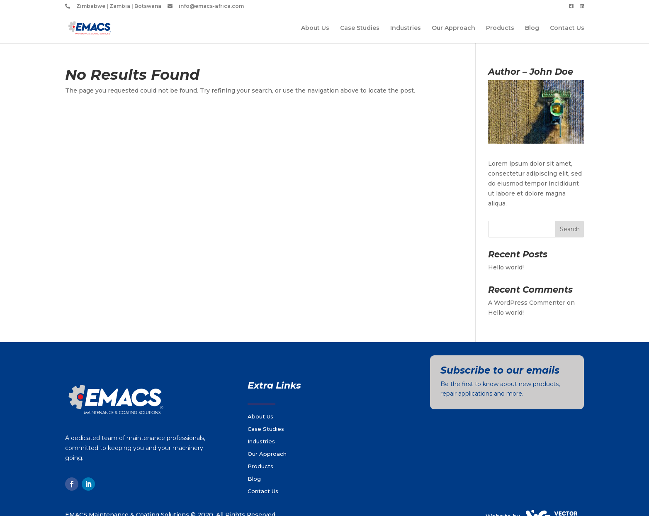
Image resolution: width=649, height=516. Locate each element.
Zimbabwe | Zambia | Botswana (118, 6)
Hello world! (506, 267)
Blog (532, 28)
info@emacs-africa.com (211, 6)
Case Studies (359, 28)
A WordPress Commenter (526, 302)
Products (500, 28)
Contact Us (567, 28)
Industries (405, 28)
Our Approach (453, 28)
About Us (315, 28)
